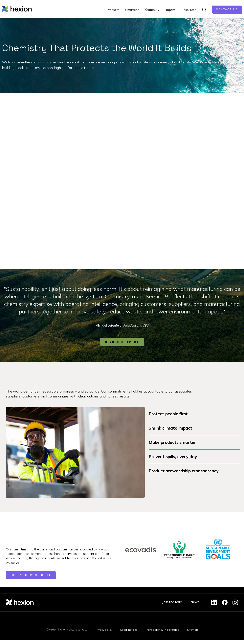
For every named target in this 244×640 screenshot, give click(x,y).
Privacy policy (103, 629)
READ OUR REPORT (122, 342)
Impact (170, 10)
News (194, 602)
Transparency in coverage (162, 629)
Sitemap (192, 629)
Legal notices (128, 629)
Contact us (227, 9)
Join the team (172, 602)
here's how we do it (31, 575)
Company (152, 9)
